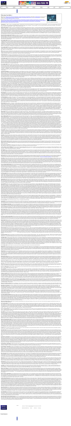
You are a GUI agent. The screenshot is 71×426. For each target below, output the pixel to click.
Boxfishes (30, 17)
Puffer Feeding (12, 21)
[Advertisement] (66, 20)
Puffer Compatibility (43, 20)
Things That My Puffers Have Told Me (9, 18)
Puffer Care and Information (36, 17)
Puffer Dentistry (21, 21)
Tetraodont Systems (41, 19)
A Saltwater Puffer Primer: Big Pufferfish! (24, 16)
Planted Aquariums (21, 7)
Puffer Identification (27, 20)
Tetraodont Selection (36, 19)
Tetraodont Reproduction (15, 20)
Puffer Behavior (38, 20)
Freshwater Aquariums (14, 7)
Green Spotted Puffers (37, 21)
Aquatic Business (48, 7)
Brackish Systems (28, 7)
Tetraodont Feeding (3, 20)
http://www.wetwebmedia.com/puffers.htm (46, 156)
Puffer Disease (16, 21)
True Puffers (7, 17)
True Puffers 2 (7, 19)
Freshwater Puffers (11, 17)
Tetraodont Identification (17, 19)
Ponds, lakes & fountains (33, 7)
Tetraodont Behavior (23, 19)
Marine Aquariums (7, 7)
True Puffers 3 (11, 19)
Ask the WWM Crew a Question (61, 7)
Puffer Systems (8, 21)
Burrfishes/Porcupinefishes (18, 17)
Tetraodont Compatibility (29, 19)
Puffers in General (8, 16)
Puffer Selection (3, 21)
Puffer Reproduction (26, 21)
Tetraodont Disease (9, 20)
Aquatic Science (54, 7)
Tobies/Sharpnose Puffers (25, 17)
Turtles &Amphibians (41, 7)
